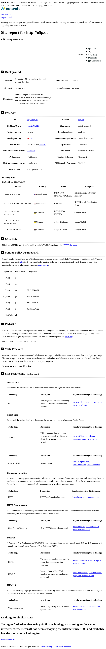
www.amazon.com (80, 573)
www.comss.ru (79, 527)
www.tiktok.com (79, 606)
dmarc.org (69, 336)
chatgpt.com (92, 439)
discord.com (77, 497)
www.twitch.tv (78, 402)
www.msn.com (88, 576)
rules (21, 262)
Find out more (6, 639)
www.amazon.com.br (81, 530)
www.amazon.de (79, 465)
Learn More (5, 14)
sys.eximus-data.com (91, 497)
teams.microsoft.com (81, 563)
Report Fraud (6, 17)
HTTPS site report (70, 245)
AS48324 (31, 151)
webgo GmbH (33, 126)
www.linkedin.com (80, 405)
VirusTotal (42, 145)
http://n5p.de (32, 120)
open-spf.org (43, 265)
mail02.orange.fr (94, 560)
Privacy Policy (46, 646)
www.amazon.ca (92, 527)
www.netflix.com (80, 436)
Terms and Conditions (62, 646)
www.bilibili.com (80, 560)
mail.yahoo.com (79, 609)
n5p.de (81, 120)
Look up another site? (13, 39)
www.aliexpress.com (81, 462)
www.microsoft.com (93, 402)
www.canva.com (93, 606)
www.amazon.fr (93, 465)
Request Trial (18, 639)
